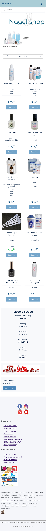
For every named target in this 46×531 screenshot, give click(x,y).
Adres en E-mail (10, 426)
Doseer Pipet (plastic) (11, 234)
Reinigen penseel (10, 460)
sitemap (23, 522)
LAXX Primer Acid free (34, 134)
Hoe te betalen (10, 437)
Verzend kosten (10, 431)
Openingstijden (10, 428)
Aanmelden (9, 388)
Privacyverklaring (10, 445)
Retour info (8, 434)
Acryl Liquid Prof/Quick (34, 281)
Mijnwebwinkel (28, 526)
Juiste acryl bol (10, 454)
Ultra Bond (11, 133)
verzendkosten (7, 500)
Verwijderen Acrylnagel (13, 457)
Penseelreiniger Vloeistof (12, 178)
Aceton (34, 177)
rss (28, 522)
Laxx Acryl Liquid (11, 84)
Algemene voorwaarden (13, 439)
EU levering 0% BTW (12, 442)
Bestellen (11, 107)
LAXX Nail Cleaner (34, 84)
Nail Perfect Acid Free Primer (11, 281)
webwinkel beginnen (38, 522)
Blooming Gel (9, 462)
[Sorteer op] (23, 56)
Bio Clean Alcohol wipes (34, 234)
